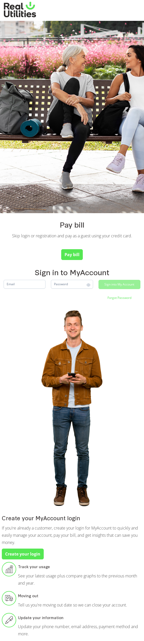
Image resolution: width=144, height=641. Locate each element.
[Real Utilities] (20, 9)
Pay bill (72, 254)
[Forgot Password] (119, 298)
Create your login (22, 554)
